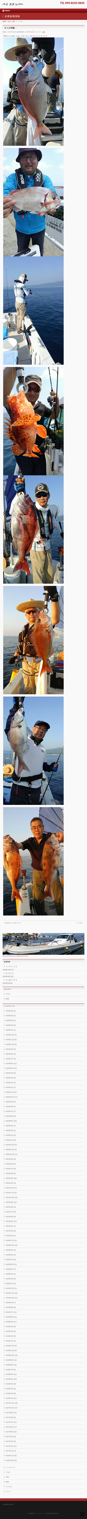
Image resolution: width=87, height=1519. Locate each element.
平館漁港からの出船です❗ (12, 923)
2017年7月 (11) (11, 1422)
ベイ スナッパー (13, 4)
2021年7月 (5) (11, 1212)
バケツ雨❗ (80, 923)
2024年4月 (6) (11, 1073)
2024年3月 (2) (11, 1078)
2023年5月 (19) (11, 1121)
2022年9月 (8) (11, 1159)
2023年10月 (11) (12, 1097)
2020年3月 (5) (11, 1279)
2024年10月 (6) (11, 1044)
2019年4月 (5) (11, 1326)
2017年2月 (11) (11, 1446)
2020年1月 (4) (11, 1283)
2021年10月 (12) (12, 1197)
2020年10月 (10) (12, 1245)
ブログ (8, 994)
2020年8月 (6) (11, 1255)
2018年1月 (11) (11, 1398)
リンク (8, 1491)
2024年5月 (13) (11, 1068)
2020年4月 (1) (11, 1274)
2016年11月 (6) (11, 1456)
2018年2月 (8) (11, 1393)
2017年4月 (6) (11, 1436)
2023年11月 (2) (11, 1092)
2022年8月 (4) (11, 1164)
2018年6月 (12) (11, 1374)
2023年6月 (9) (11, 1116)
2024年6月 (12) (11, 1063)
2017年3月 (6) (11, 1441)
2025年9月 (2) (11, 1016)
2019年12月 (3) (11, 1288)
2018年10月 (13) (12, 1355)
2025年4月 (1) (11, 1030)
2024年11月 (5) (11, 1039)
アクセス (9, 1487)
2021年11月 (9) (11, 1193)
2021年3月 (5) (11, 1231)
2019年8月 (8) (11, 1307)
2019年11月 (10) (12, 1293)
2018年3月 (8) (11, 1389)
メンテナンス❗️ (11, 966)
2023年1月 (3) (11, 1140)
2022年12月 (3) (11, 1145)
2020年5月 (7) (11, 1269)
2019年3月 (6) (11, 1331)
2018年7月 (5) (11, 1370)
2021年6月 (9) (11, 1216)
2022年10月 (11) (12, 1154)
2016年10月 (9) (11, 1460)
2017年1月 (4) (11, 1451)
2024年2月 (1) (11, 1082)
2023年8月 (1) (11, 1106)
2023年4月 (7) (11, 1126)
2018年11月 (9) (11, 1350)
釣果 (43, 32)
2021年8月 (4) (11, 1207)
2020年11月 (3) (11, 1240)
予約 (7, 1477)
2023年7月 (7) (11, 1111)
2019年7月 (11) (11, 1312)
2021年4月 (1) (11, 1226)
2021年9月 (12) (11, 1202)
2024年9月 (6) (11, 1049)
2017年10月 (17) (12, 1408)
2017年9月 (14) (11, 1413)
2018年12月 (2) (11, 1346)
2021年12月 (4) (11, 1188)
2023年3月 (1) (11, 1130)
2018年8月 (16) (11, 1365)
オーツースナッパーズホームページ (15, 956)
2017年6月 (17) (11, 1427)
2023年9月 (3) (11, 1102)
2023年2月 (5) (11, 1135)
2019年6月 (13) (11, 1317)
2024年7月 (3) (11, 1059)
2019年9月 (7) (11, 1302)
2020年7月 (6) (11, 1259)
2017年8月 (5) (11, 1417)
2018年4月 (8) (11, 1384)
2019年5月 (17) (11, 1322)
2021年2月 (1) (11, 1236)
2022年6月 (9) (11, 1173)
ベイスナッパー (41, 1513)
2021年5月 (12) (11, 1221)
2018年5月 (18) (11, 1379)
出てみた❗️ (10, 973)
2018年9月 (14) (11, 1360)
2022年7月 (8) (11, 1169)
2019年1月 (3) (11, 1341)
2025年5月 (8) (11, 1025)
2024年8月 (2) (11, 1054)
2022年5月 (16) (11, 1178)
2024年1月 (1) (11, 1087)
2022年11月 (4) (11, 1149)
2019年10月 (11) (12, 1298)
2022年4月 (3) (11, 1183)
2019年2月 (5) (11, 1336)
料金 (7, 1482)
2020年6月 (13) (11, 1264)
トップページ (10, 1467)
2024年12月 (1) (11, 1035)
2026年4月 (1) (11, 1011)
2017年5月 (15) (11, 1432)
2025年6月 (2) (11, 1020)
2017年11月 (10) (12, 1403)
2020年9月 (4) (11, 1250)
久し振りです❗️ (11, 980)
